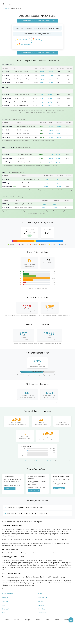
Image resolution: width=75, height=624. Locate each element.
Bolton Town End (7, 594)
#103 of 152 (48, 460)
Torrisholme (42, 613)
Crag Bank (5, 602)
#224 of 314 (16, 460)
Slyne (40, 594)
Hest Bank (5, 598)
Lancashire (6, 8)
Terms (47, 620)
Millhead (41, 605)
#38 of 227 (27, 460)
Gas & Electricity (24, 44)
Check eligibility (9, 489)
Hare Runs (41, 609)
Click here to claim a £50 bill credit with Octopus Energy (37, 21)
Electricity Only (23, 39)
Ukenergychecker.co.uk (11, 4)
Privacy (37, 620)
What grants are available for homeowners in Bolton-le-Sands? (27, 514)
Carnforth (41, 602)
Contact (56, 620)
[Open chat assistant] (70, 619)
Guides (16, 620)
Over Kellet (5, 609)
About (7, 620)
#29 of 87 (37, 460)
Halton (4, 605)
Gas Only (38, 39)
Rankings (27, 620)
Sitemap (67, 620)
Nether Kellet (42, 598)
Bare (3, 613)
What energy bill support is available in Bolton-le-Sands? (25, 508)
